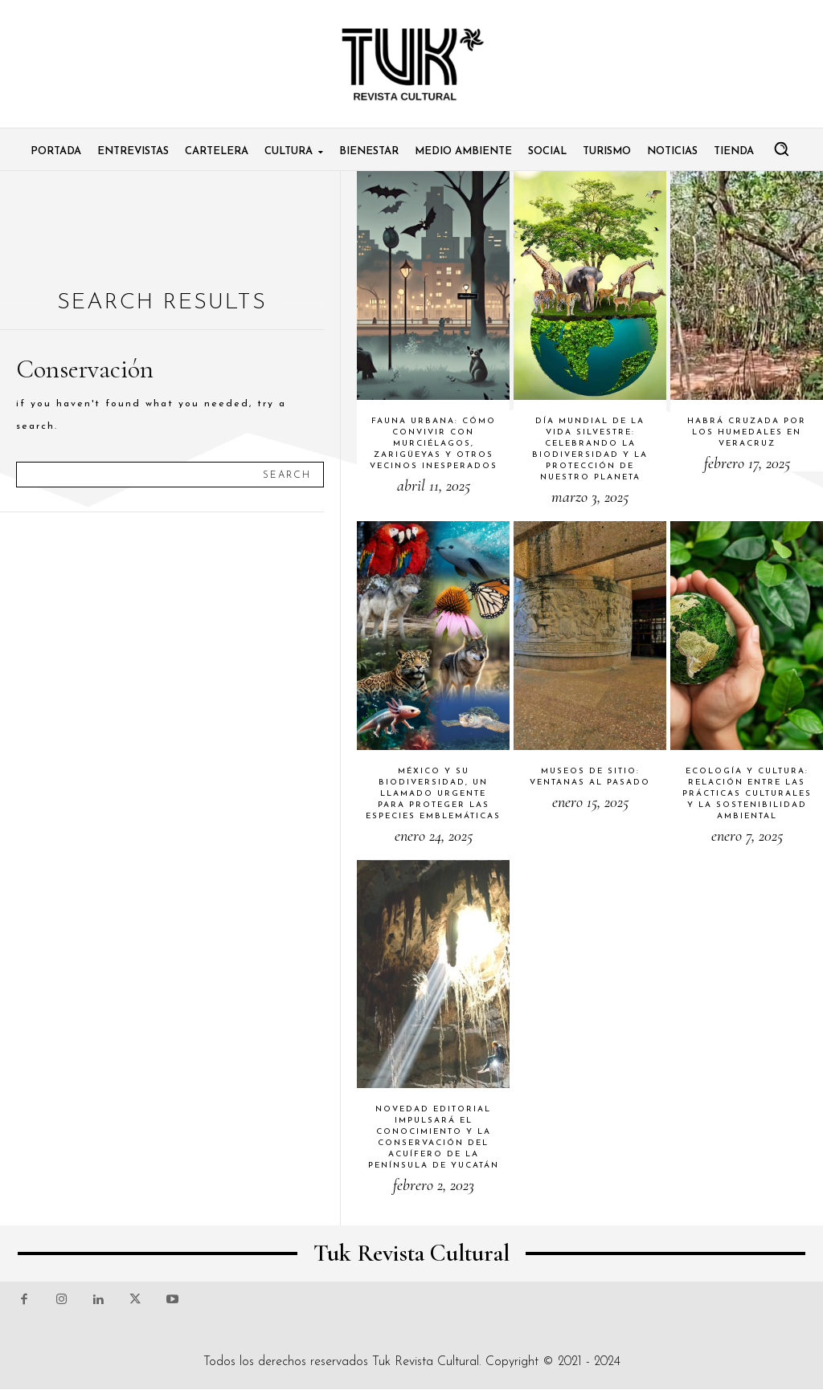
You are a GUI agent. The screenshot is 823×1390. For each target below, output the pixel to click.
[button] (781, 148)
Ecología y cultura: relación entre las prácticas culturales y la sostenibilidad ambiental (747, 794)
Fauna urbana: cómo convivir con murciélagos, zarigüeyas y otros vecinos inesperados (433, 444)
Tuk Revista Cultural (425, 1361)
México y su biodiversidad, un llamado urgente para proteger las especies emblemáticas (433, 794)
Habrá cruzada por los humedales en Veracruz (746, 432)
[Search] (287, 474)
